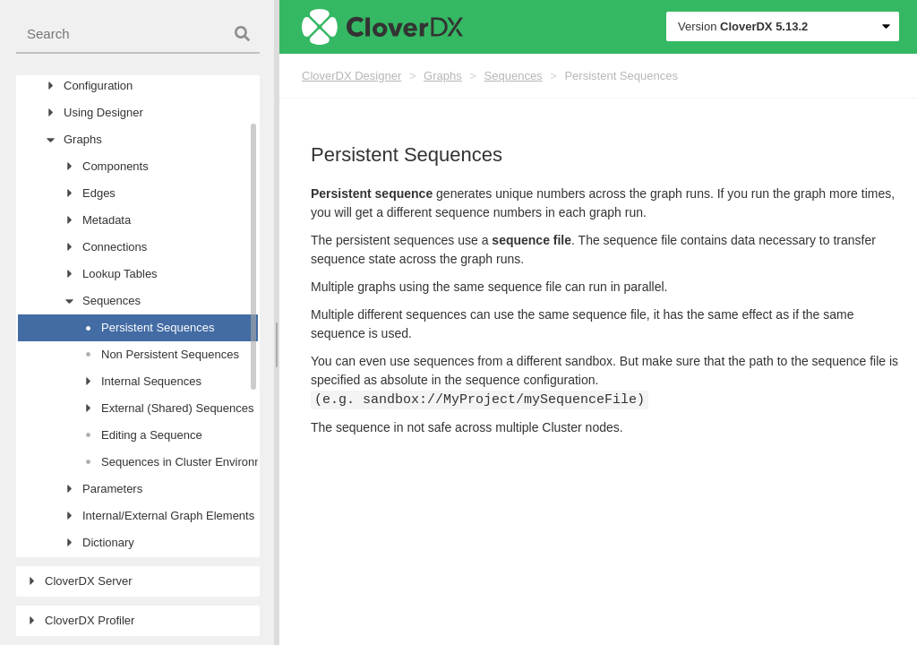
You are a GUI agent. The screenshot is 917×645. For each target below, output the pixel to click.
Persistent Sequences (620, 75)
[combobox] (138, 34)
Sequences (513, 75)
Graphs (443, 75)
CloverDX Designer (351, 75)
